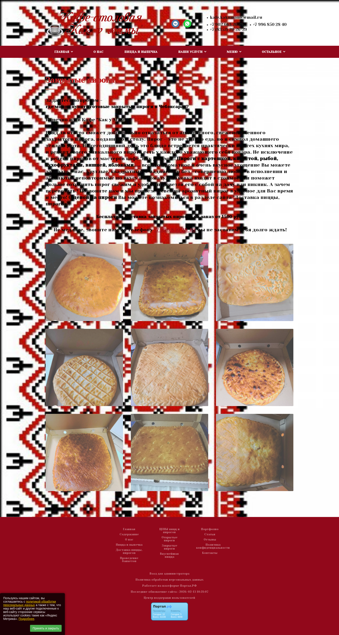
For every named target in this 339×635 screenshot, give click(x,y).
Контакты (209, 553)
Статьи (209, 534)
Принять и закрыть (46, 628)
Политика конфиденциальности (213, 546)
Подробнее (26, 619)
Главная (129, 529)
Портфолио (210, 529)
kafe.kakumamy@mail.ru (236, 17)
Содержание (129, 534)
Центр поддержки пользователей (169, 597)
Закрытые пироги (169, 547)
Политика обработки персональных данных (169, 579)
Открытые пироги (169, 539)
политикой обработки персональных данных (29, 603)
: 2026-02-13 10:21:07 (192, 591)
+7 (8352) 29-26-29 (228, 29)
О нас (98, 52)
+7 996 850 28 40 (270, 24)
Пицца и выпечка (140, 52)
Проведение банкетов (129, 560)
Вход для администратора (169, 573)
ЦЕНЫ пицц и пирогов (169, 531)
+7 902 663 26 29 (226, 24)
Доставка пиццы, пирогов (129, 551)
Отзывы (210, 539)
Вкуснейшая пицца (169, 555)
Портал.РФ (188, 585)
